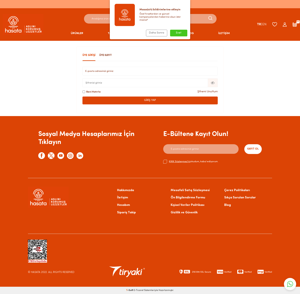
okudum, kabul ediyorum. (190, 162)
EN (264, 24)
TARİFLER (114, 33)
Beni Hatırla (91, 91)
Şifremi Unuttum (207, 91)
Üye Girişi (88, 55)
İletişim (122, 197)
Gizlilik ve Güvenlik (184, 212)
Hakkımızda (125, 190)
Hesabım (123, 205)
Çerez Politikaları (237, 190)
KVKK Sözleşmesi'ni (179, 161)
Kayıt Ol (253, 148)
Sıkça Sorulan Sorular (240, 197)
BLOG (190, 33)
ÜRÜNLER (77, 33)
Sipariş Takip (126, 212)
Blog (227, 205)
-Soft (130, 290)
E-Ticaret (138, 290)
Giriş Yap (150, 100)
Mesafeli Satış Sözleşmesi (190, 190)
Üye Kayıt (105, 55)
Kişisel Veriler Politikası (187, 205)
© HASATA (34, 272)
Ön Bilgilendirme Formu (188, 197)
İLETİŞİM (224, 33)
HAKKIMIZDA (153, 33)
